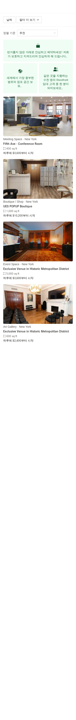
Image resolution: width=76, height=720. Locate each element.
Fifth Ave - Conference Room (22, 143)
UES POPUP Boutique (17, 206)
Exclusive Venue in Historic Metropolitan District (36, 268)
